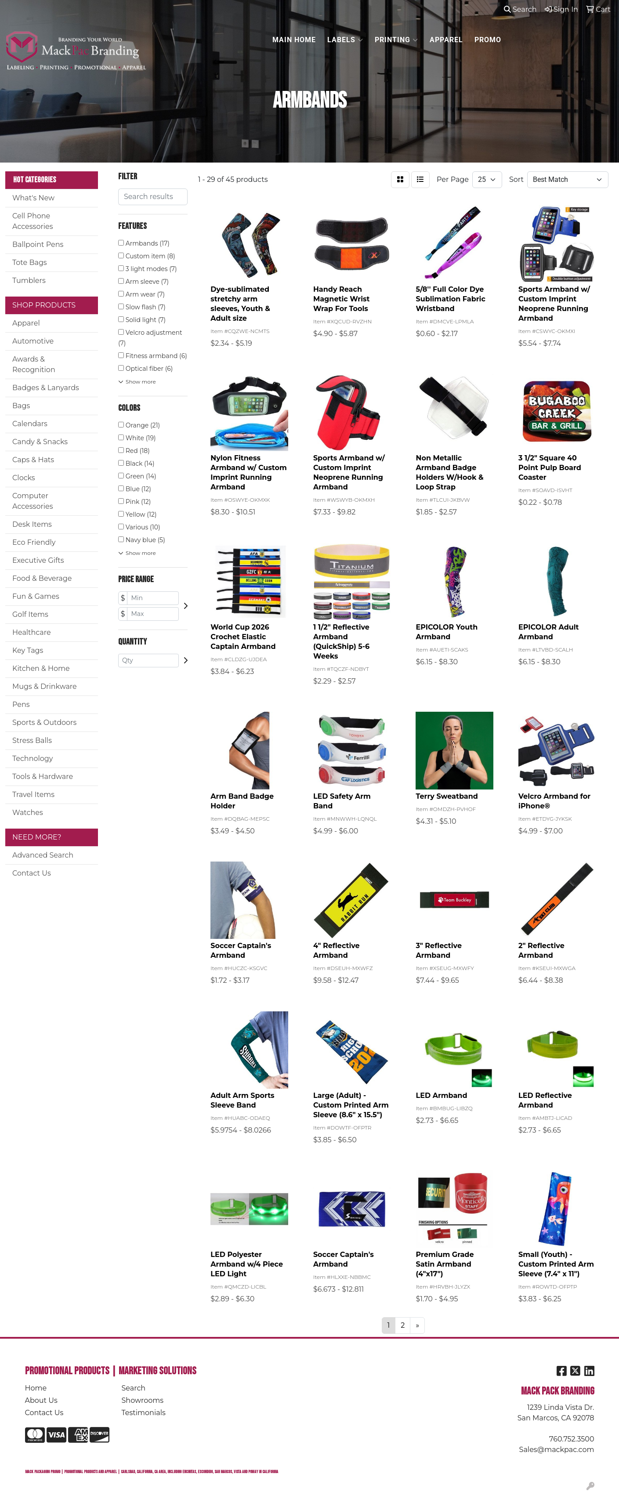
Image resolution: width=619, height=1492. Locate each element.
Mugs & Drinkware (44, 686)
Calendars (29, 424)
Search (520, 9)
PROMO (487, 40)
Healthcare (31, 632)
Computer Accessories (32, 501)
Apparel (26, 323)
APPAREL (446, 40)
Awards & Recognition (33, 364)
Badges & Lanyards (45, 388)
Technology (32, 758)
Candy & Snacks (40, 442)
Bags (21, 406)
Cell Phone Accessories (32, 221)
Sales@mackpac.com (556, 1449)
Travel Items (33, 794)
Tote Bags (29, 262)
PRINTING (396, 40)
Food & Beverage (42, 578)
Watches (27, 812)
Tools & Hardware (42, 776)
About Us (41, 1400)
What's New (33, 198)
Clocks (23, 478)
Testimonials (144, 1413)
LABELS (345, 40)
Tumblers (29, 280)
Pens (21, 704)
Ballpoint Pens (37, 244)
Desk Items (32, 524)
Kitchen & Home (41, 668)
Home (36, 1388)
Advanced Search (42, 855)
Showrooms (143, 1400)
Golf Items (30, 614)
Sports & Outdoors (44, 722)
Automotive (33, 341)
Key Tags (27, 650)
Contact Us (31, 873)
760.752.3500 (571, 1439)
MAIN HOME (294, 40)
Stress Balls (32, 740)
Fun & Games (35, 596)
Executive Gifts (38, 560)
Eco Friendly (33, 542)
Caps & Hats (33, 460)
